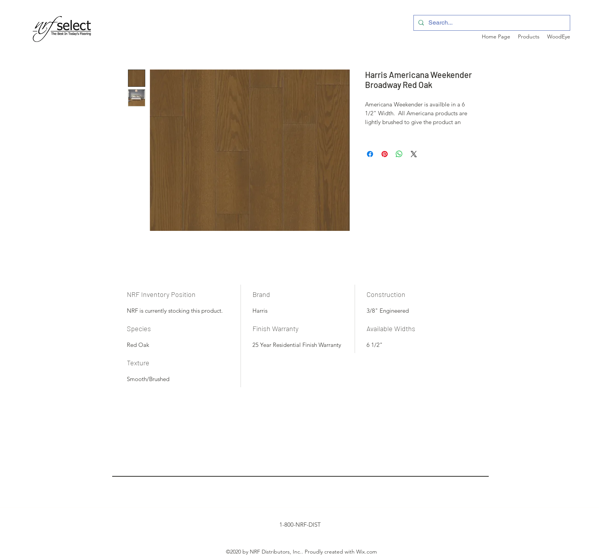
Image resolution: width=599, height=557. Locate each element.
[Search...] (491, 22)
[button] (528, 36)
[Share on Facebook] (370, 154)
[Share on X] (413, 154)
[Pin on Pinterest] (384, 154)
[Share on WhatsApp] (399, 154)
